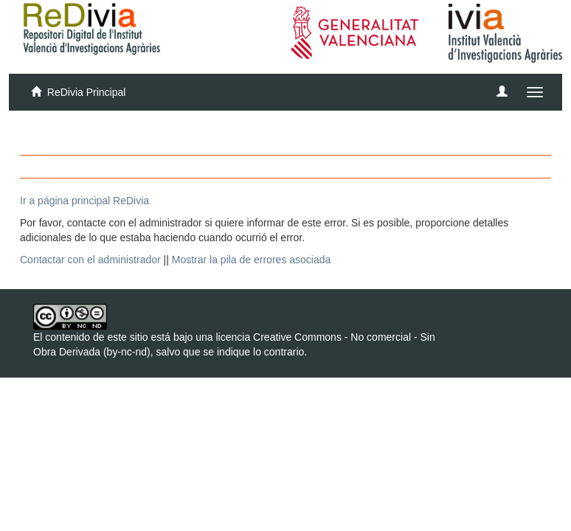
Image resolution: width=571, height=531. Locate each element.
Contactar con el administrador (90, 260)
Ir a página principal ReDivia (84, 200)
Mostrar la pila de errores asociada (251, 260)
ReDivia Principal (86, 92)
